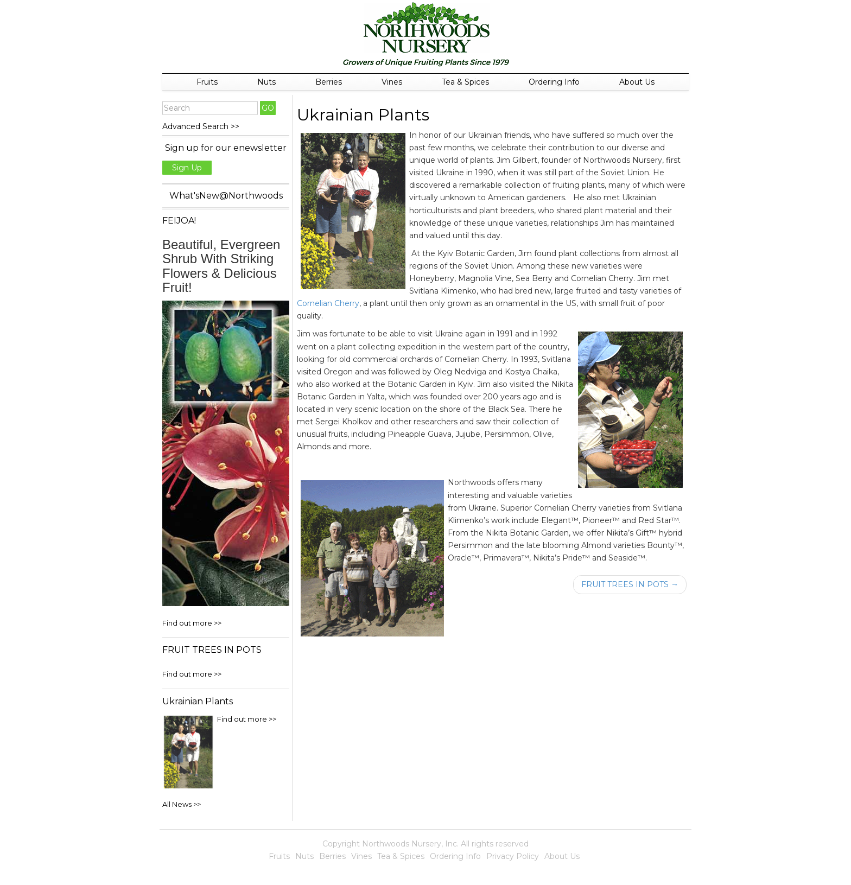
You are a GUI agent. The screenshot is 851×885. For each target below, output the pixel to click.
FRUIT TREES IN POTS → (629, 584)
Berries (328, 82)
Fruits (207, 82)
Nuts (266, 82)
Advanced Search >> (200, 126)
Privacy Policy (512, 856)
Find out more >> (191, 623)
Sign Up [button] (187, 168)
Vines (392, 82)
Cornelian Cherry (328, 303)
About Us (637, 82)
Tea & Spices (465, 82)
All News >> (181, 804)
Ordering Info (554, 82)
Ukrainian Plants (363, 115)
